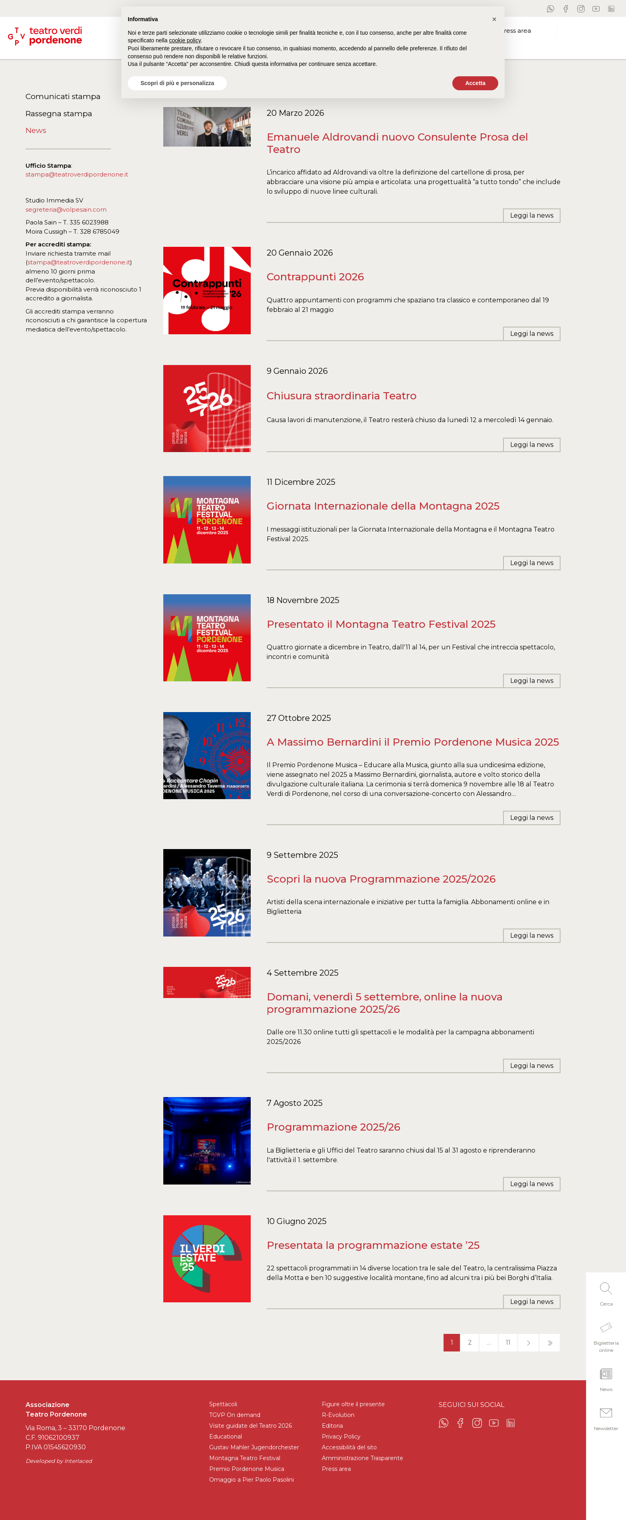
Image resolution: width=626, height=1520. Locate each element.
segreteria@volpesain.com (66, 209)
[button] (606, 1292)
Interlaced (78, 1461)
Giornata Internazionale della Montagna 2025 (383, 506)
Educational (225, 1436)
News (36, 130)
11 (508, 1342)
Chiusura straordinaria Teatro (342, 395)
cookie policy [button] (185, 40)
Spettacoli (223, 1404)
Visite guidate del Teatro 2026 (250, 1425)
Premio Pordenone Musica (246, 1468)
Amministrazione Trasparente (362, 1458)
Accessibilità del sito (349, 1447)
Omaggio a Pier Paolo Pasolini (251, 1479)
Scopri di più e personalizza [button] (177, 83)
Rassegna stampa (59, 113)
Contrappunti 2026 (315, 276)
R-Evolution (338, 1415)
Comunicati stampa (63, 96)
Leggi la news (531, 215)
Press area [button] (515, 30)
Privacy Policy (341, 1436)
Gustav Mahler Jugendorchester (254, 1447)
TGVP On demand (234, 1415)
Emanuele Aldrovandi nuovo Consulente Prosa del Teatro (397, 143)
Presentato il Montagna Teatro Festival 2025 (381, 624)
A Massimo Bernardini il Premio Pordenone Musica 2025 (413, 742)
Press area (336, 1468)
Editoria (332, 1425)
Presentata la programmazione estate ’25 (373, 1245)
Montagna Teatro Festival (244, 1458)
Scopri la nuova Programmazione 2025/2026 (381, 879)
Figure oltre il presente (353, 1404)
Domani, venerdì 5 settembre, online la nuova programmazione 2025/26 (385, 1003)
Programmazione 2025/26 (333, 1127)
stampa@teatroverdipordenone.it (77, 174)
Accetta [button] (475, 83)
